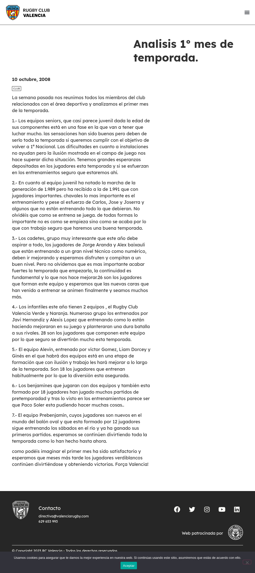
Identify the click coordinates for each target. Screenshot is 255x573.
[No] (247, 562)
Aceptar (129, 566)
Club (16, 88)
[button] (247, 12)
